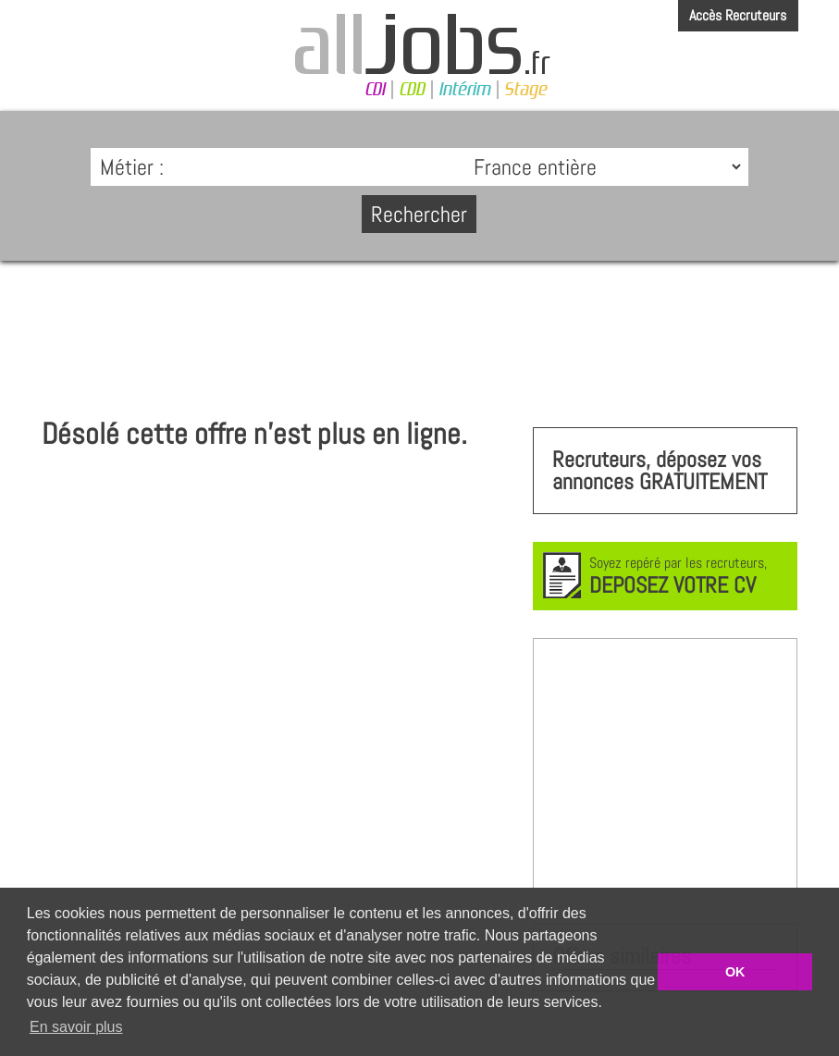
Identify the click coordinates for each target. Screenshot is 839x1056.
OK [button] (735, 971)
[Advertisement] (419, 330)
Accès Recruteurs (737, 15)
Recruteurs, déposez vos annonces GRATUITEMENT (659, 470)
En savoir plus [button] (76, 1027)
